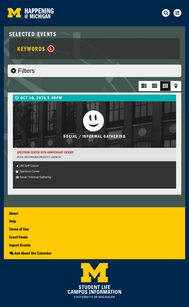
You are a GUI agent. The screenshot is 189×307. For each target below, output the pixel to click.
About (13, 213)
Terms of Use (19, 229)
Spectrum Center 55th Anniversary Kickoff (45, 152)
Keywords (35, 48)
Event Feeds (18, 237)
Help (12, 221)
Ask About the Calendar (30, 253)
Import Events (20, 245)
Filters (23, 70)
